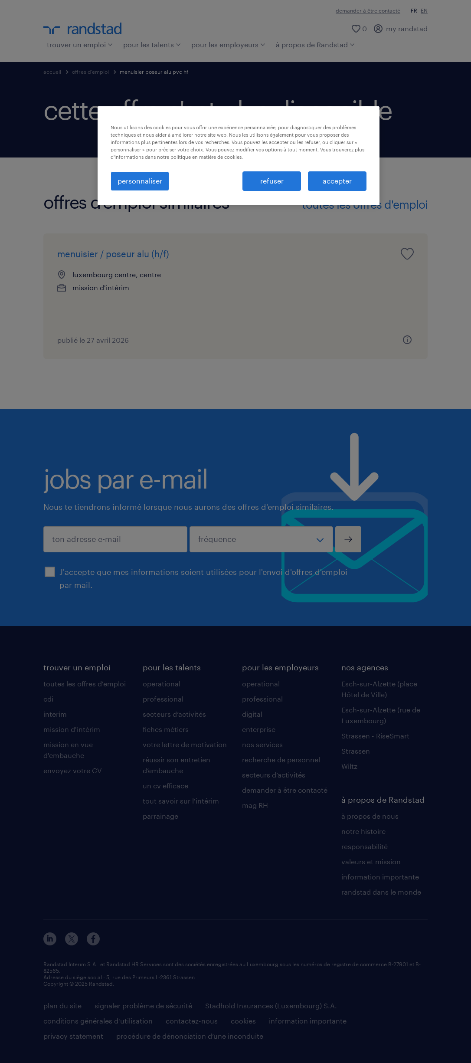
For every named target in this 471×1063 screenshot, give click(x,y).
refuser (272, 181)
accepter (337, 181)
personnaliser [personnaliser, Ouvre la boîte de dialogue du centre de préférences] (140, 181)
